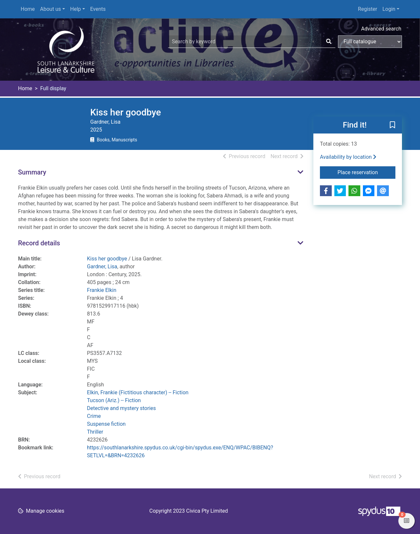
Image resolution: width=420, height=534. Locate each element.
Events (98, 9)
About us (50, 9)
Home (28, 9)
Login (388, 9)
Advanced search (381, 29)
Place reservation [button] (367, 171)
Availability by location (348, 157)
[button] (392, 125)
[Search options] (370, 41)
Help (75, 9)
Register (367, 9)
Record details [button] (39, 243)
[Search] (328, 41)
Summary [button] (32, 172)
